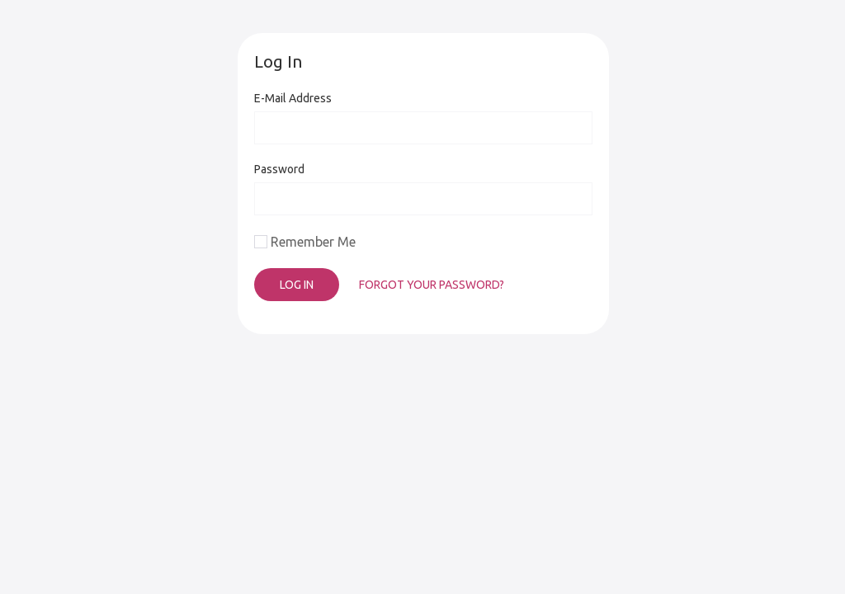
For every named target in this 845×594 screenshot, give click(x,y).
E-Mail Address (293, 98)
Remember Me (313, 241)
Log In (297, 284)
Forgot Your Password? (431, 284)
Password (279, 169)
